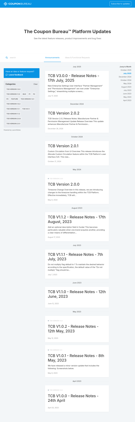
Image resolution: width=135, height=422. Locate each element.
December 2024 (125, 77)
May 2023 (127, 97)
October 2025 (126, 70)
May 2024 (127, 83)
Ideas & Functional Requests (77, 57)
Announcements (52, 57)
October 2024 (126, 80)
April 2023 (127, 100)
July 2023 (127, 90)
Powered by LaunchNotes (12, 130)
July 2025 (127, 73)
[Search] (24, 57)
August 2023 (126, 87)
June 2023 (127, 94)
